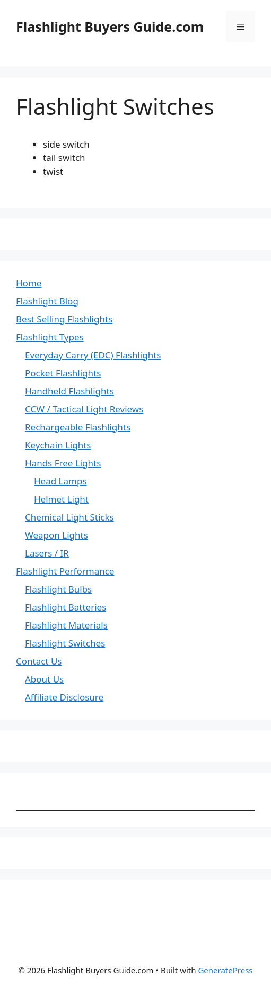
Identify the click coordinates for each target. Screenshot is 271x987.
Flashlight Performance (65, 571)
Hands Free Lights (63, 463)
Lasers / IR (47, 553)
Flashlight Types (50, 337)
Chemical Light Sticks (69, 517)
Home (28, 283)
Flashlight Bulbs (58, 589)
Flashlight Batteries (65, 607)
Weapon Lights (56, 535)
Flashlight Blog (47, 301)
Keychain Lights (58, 445)
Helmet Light (61, 499)
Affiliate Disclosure (64, 697)
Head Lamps (60, 481)
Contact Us (39, 661)
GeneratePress (225, 970)
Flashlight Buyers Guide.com (110, 26)
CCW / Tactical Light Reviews (84, 409)
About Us (44, 679)
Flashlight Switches (65, 643)
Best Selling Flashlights (64, 319)
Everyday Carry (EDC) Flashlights (93, 355)
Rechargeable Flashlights (77, 427)
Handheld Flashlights (69, 391)
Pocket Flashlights (63, 373)
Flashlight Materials (66, 625)
